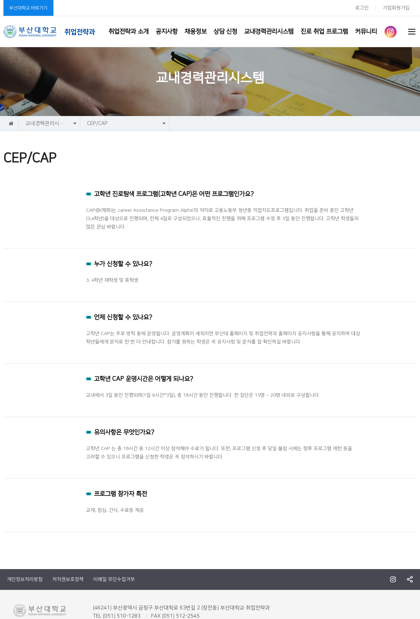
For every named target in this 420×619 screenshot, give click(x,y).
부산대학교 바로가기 (28, 8)
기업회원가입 (396, 8)
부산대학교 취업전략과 (49, 31)
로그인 (362, 8)
